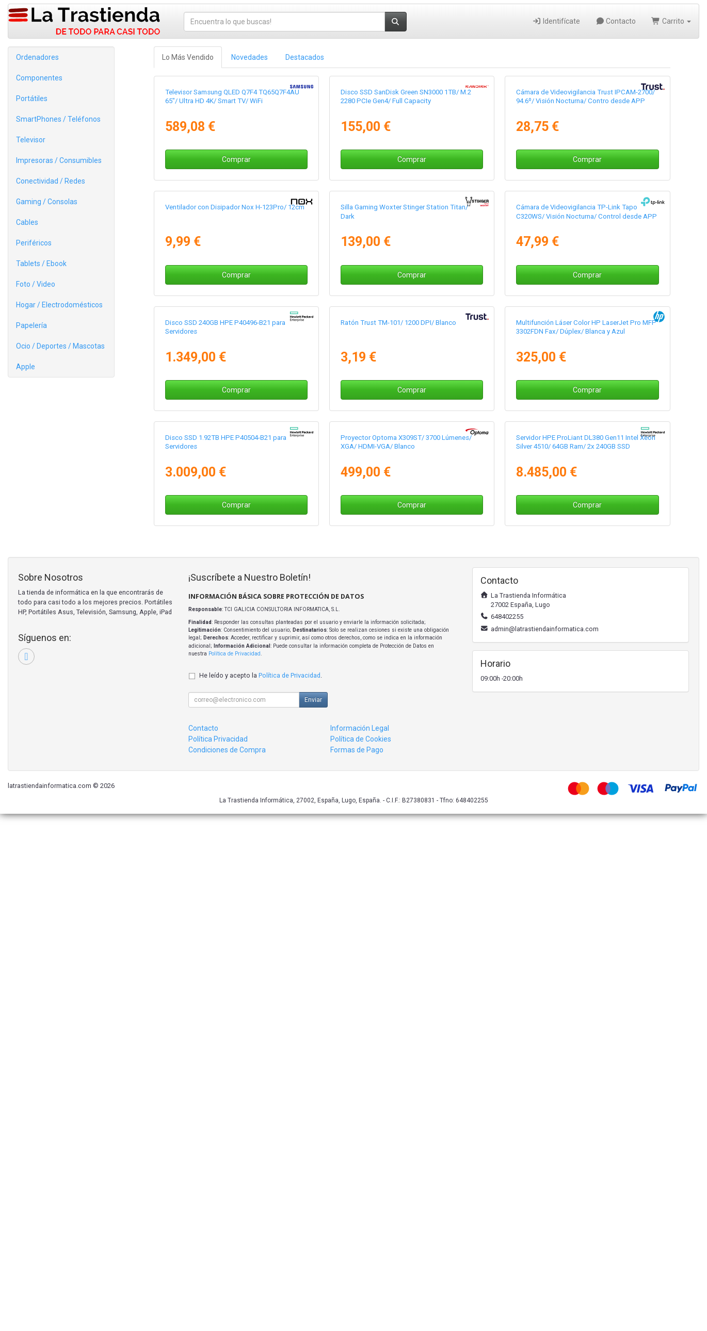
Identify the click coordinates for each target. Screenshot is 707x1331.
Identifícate (556, 21)
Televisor (30, 140)
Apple (25, 367)
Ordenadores (37, 57)
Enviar (313, 1217)
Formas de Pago (356, 1267)
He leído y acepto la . (260, 1192)
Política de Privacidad (234, 1171)
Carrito (671, 21)
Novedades (249, 57)
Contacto (616, 21)
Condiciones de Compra (227, 1267)
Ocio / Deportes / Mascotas (60, 346)
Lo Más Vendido (188, 57)
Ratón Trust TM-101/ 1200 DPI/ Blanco (398, 710)
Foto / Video (35, 284)
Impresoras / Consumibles (59, 160)
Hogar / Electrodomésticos (59, 305)
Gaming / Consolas (46, 202)
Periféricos (34, 243)
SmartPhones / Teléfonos (58, 119)
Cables (27, 222)
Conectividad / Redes (50, 181)
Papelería (31, 325)
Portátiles (31, 98)
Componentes (39, 78)
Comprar (236, 289)
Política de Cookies (360, 1256)
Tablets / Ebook (41, 263)
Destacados (304, 57)
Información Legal (359, 1245)
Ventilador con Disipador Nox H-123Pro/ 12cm (234, 466)
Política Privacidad (218, 1256)
